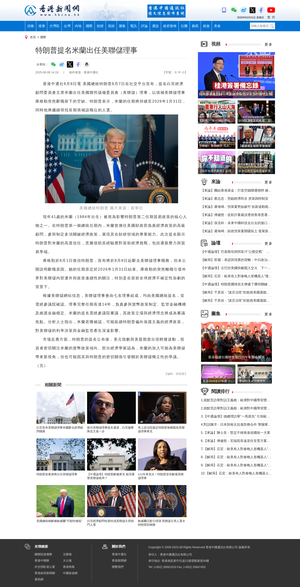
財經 (100, 26)
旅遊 (206, 26)
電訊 (133, 26)
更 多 (268, 44)
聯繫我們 (118, 566)
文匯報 (67, 554)
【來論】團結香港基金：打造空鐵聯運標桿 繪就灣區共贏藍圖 (246, 190)
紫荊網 (39, 579)
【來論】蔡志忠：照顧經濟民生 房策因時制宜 (234, 198)
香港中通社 (119, 554)
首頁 (33, 37)
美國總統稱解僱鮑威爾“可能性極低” (59, 521)
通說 (155, 26)
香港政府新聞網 (45, 573)
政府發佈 (169, 26)
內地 (78, 26)
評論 (144, 26)
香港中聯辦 (42, 560)
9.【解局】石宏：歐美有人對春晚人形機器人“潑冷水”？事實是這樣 (250, 465)
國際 (89, 26)
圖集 (122, 26)
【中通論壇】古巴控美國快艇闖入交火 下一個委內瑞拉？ (244, 268)
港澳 (41, 26)
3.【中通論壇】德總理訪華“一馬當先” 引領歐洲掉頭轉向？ (244, 416)
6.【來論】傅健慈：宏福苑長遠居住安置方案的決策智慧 (242, 441)
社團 (184, 26)
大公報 (67, 560)
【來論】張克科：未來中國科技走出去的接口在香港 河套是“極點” (249, 223)
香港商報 (69, 566)
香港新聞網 (119, 560)
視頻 (111, 26)
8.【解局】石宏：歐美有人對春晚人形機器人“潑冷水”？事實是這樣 (250, 457)
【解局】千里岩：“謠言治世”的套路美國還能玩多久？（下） (245, 292)
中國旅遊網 (70, 573)
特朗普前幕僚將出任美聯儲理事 (56, 474)
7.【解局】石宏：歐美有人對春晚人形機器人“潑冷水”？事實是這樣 (250, 449)
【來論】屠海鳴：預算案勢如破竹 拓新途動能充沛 (238, 206)
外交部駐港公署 (45, 566)
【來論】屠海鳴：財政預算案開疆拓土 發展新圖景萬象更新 (244, 231)
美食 (217, 26)
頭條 (30, 26)
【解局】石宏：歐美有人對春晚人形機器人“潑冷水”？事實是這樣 (248, 276)
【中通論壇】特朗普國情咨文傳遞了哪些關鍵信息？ (239, 284)
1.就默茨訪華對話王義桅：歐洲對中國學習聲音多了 (239, 400)
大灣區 (54, 26)
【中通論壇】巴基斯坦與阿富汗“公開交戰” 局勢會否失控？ (245, 251)
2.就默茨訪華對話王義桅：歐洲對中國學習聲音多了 (239, 408)
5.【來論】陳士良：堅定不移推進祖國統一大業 (235, 432)
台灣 (67, 26)
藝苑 (195, 26)
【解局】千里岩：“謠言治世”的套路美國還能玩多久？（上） (245, 300)
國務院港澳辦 (43, 554)
